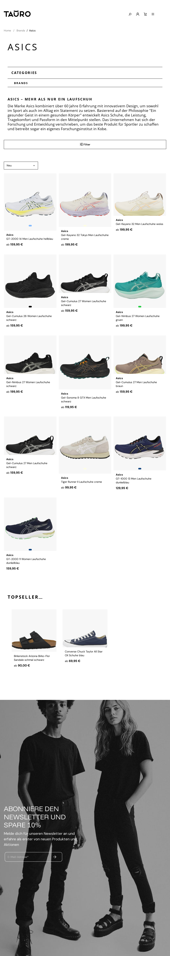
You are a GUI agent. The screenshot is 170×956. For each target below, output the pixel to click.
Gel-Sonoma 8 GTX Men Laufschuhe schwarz (83, 401)
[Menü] (162, 14)
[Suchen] (139, 14)
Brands (19, 82)
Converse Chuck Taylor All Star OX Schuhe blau (83, 671)
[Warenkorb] (155, 14)
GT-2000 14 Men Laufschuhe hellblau (29, 237)
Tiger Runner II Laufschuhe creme (81, 480)
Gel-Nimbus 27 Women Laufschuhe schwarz (28, 401)
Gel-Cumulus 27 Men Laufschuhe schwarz (26, 482)
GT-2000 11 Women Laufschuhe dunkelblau (26, 563)
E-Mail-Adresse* (18, 856)
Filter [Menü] (85, 144)
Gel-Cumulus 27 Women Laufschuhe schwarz (83, 320)
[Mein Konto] (147, 14)
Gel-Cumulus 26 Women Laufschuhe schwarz (29, 320)
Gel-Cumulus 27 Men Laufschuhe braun (136, 401)
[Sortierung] (21, 165)
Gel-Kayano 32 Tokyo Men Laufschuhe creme (85, 239)
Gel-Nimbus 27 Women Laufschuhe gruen (138, 320)
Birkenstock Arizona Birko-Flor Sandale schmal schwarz (32, 671)
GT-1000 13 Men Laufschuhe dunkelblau (133, 482)
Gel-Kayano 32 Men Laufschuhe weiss (139, 237)
